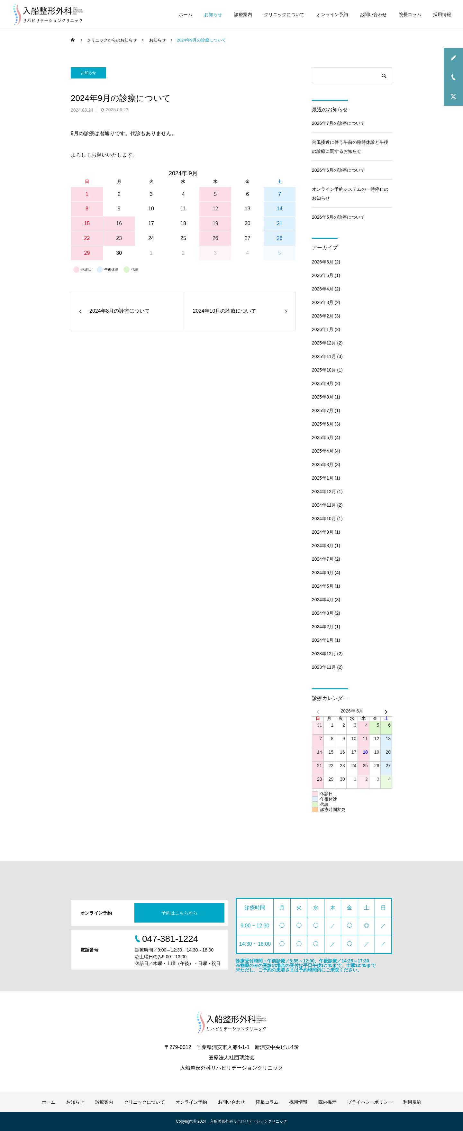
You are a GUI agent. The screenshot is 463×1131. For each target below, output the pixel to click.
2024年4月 (322, 599)
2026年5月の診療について (338, 217)
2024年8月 (322, 545)
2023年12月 (324, 653)
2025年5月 (322, 437)
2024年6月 (322, 572)
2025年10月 (324, 369)
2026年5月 (322, 275)
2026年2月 (322, 315)
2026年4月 (322, 288)
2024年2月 (322, 626)
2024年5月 (322, 586)
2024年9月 (322, 532)
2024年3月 (322, 613)
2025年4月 (322, 451)
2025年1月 (322, 478)
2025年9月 (322, 383)
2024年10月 (324, 518)
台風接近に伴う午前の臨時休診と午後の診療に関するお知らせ (350, 147)
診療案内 (243, 14)
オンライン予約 (332, 14)
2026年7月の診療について (338, 123)
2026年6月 (322, 261)
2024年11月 (324, 505)
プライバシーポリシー (369, 1102)
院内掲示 (327, 1102)
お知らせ (213, 14)
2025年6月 (322, 424)
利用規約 (412, 1102)
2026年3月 (322, 302)
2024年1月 (322, 640)
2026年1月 (322, 329)
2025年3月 (322, 464)
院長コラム (410, 14)
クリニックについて (284, 14)
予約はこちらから (179, 912)
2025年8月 (322, 397)
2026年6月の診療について (338, 170)
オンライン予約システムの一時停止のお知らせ (350, 194)
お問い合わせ (373, 14)
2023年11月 (324, 667)
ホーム (185, 14)
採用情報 (442, 14)
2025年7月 (322, 410)
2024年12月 (324, 491)
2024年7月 (322, 559)
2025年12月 (324, 342)
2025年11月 (324, 356)
